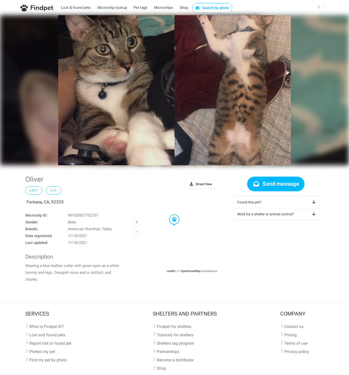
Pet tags (140, 7)
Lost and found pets (47, 334)
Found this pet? (277, 202)
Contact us (293, 326)
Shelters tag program (175, 343)
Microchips (163, 7)
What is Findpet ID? (46, 326)
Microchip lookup (112, 7)
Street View (203, 184)
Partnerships (168, 351)
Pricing (290, 334)
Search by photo (212, 8)
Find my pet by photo (48, 360)
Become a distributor (175, 360)
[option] (116, 90)
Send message (275, 184)
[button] (170, 214)
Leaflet (171, 271)
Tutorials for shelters (175, 334)
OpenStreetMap (191, 271)
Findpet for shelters (174, 326)
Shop (184, 7)
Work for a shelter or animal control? (277, 214)
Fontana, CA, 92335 (45, 201)
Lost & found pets (76, 7)
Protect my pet (42, 351)
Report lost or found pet (50, 343)
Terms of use (296, 343)
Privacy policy (296, 351)
